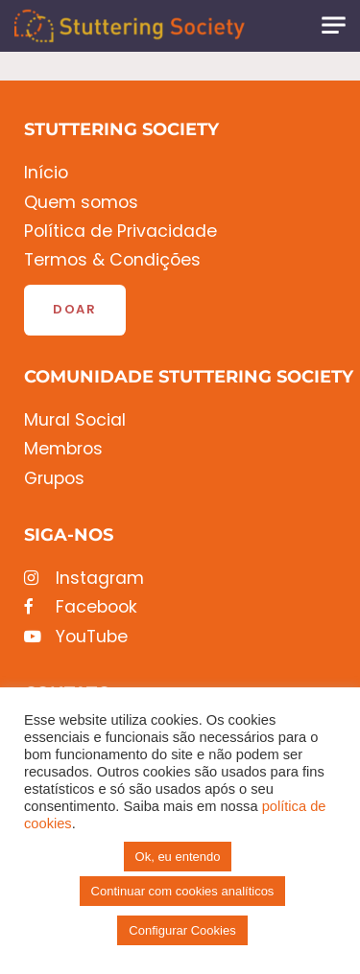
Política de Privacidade (120, 231)
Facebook (80, 607)
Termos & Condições (112, 260)
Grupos (54, 479)
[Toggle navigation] (334, 25)
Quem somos (81, 203)
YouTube (76, 637)
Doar (75, 309)
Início (46, 173)
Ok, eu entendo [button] (178, 856)
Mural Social (75, 420)
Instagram (84, 578)
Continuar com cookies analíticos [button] (183, 891)
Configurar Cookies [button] (182, 930)
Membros (63, 449)
